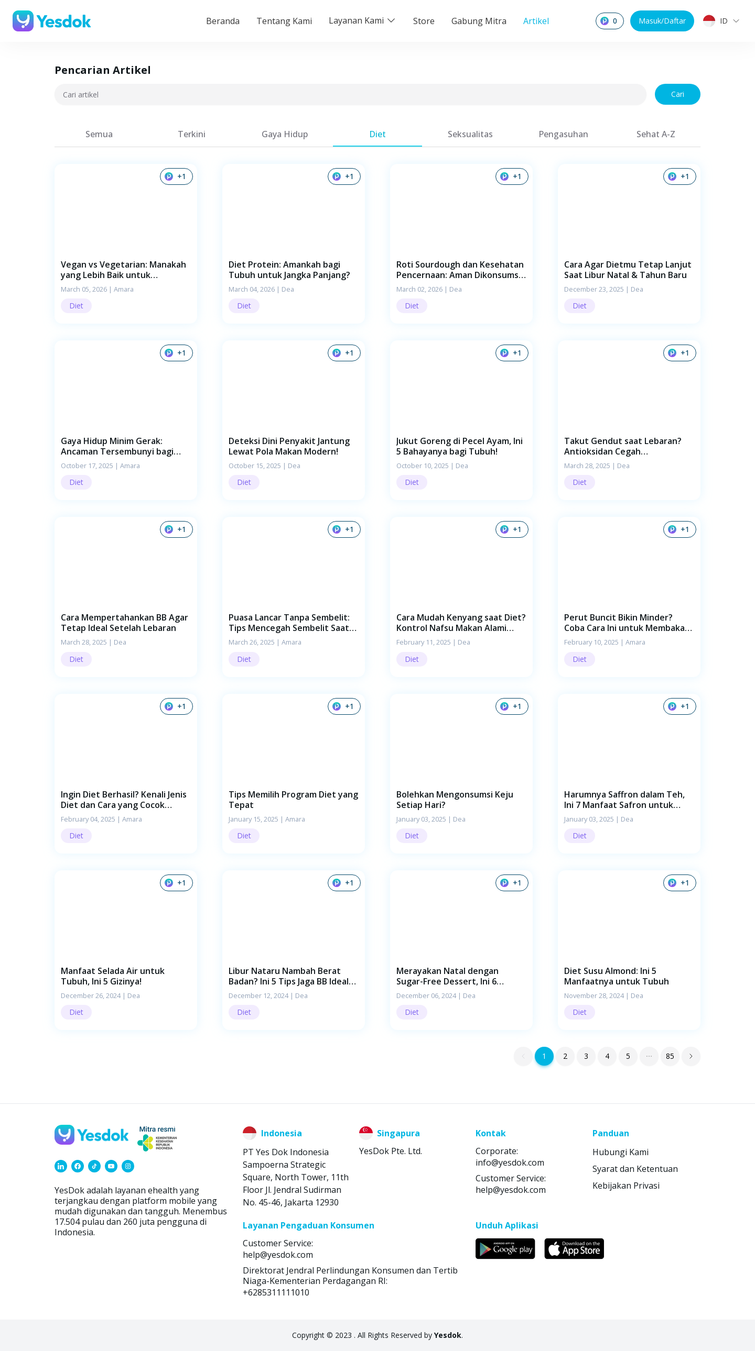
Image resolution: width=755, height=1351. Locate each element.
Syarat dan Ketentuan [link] (635, 1169)
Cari (677, 94)
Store (424, 21)
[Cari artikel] (350, 94)
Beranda (223, 21)
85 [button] (670, 1056)
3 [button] (586, 1056)
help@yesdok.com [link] (511, 1189)
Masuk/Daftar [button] (662, 21)
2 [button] (565, 1056)
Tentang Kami (284, 21)
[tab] (99, 134)
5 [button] (628, 1056)
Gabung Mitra (478, 21)
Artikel (536, 21)
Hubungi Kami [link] (620, 1152)
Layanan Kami (362, 20)
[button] (126, 244)
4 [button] (607, 1056)
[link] (61, 1166)
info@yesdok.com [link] (510, 1162)
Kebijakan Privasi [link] (626, 1185)
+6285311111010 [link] (276, 1292)
